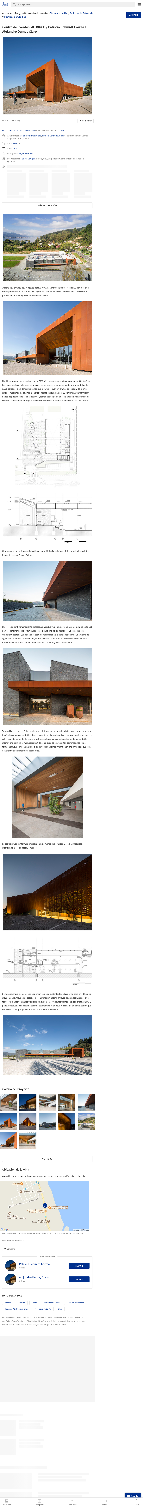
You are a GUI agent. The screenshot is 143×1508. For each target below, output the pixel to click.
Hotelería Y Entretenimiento (18, 130)
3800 (15, 143)
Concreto (21, 1302)
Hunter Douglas (28, 158)
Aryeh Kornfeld (26, 153)
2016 (14, 148)
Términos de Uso (59, 13)
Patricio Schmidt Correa (53, 135)
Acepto (133, 15)
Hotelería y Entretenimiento (16, 1309)
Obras (34, 1302)
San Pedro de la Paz (42, 1309)
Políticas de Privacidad (82, 13)
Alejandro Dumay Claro (30, 135)
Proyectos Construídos (52, 1302)
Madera (8, 1302)
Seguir (79, 1265)
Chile (61, 130)
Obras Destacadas (76, 1302)
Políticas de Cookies (15, 16)
